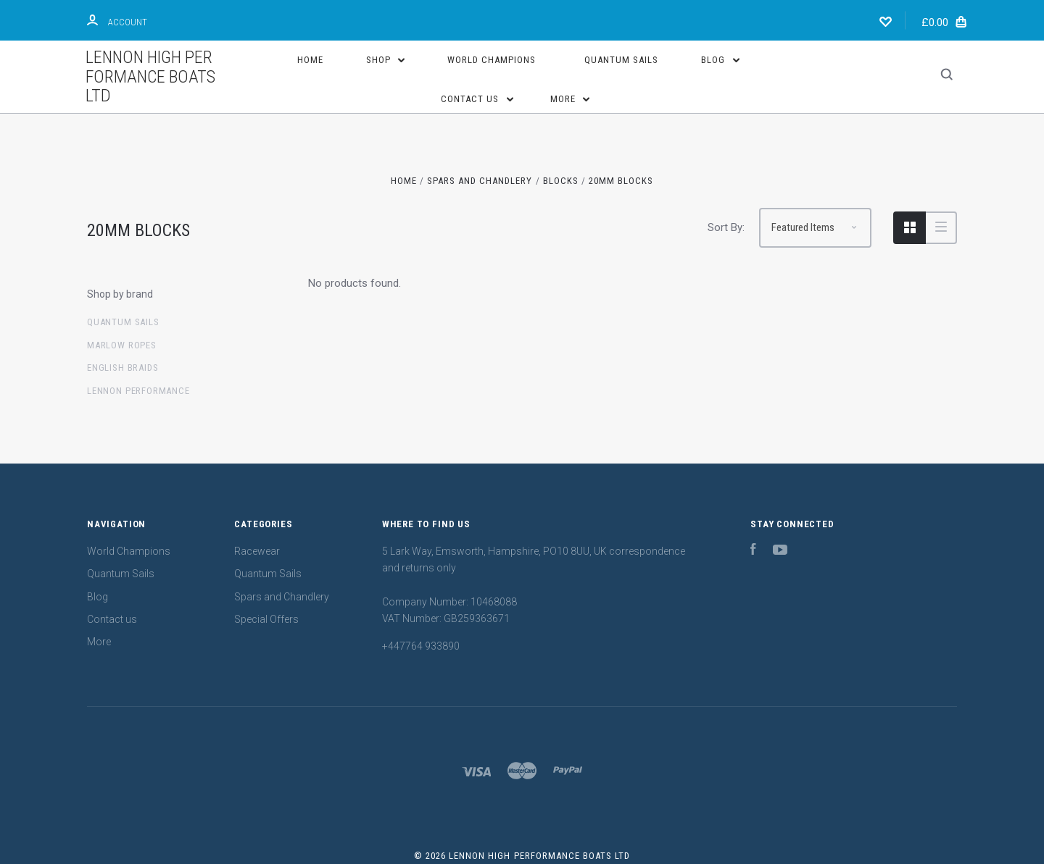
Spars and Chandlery (281, 597)
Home (310, 59)
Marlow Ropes (122, 345)
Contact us (477, 98)
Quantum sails (123, 321)
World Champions (491, 59)
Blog (720, 59)
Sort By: (726, 227)
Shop (385, 59)
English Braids (122, 367)
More (570, 98)
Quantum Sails (621, 59)
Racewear (257, 551)
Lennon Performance (138, 390)
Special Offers (266, 619)
